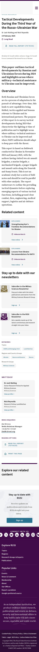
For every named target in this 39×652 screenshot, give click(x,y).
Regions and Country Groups (12, 368)
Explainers (17, 228)
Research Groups (8, 381)
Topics (4, 360)
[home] (17, 8)
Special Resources (10, 14)
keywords (7, 357)
